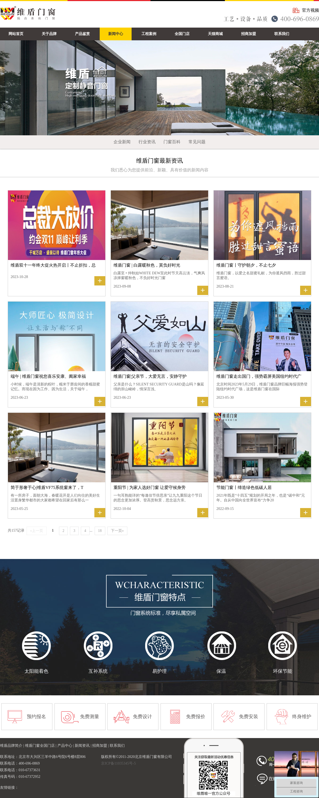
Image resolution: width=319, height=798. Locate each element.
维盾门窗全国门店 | (41, 746)
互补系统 (98, 671)
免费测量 (89, 716)
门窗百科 (172, 142)
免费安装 (248, 716)
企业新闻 (122, 142)
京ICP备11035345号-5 (118, 763)
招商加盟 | (101, 746)
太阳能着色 (36, 671)
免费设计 (142, 716)
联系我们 (117, 746)
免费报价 (195, 716)
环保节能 (282, 671)
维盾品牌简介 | (12, 746)
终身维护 (301, 716)
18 (100, 531)
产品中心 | (66, 746)
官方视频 (310, 10)
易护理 (159, 671)
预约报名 (36, 716)
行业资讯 (147, 142)
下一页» (117, 531)
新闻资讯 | (83, 746)
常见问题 (196, 142)
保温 (221, 671)
